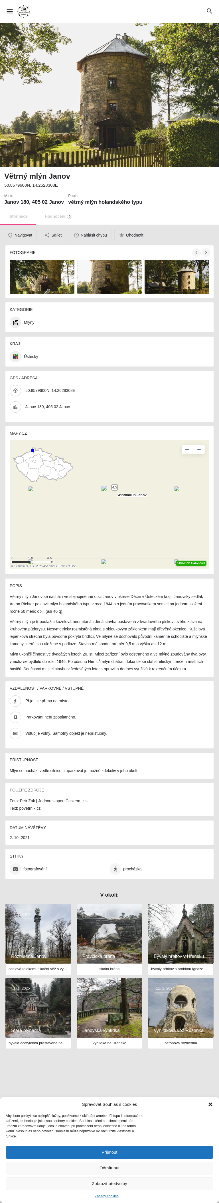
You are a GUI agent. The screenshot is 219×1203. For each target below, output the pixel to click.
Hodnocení (58, 216)
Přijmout (109, 1152)
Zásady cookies (106, 1196)
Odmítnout (109, 1167)
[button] (210, 1104)
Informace (18, 216)
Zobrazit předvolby (109, 1183)
